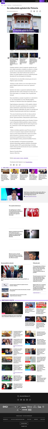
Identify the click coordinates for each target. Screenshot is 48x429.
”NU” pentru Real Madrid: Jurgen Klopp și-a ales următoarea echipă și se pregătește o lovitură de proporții (41, 342)
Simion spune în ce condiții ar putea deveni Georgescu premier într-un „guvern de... (14, 177)
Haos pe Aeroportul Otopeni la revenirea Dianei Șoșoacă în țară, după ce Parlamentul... (24, 177)
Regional (5, 5)
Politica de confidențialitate (27, 415)
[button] (24, 42)
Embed (12, 50)
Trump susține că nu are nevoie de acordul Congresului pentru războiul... (18, 295)
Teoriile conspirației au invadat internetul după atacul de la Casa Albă (30, 324)
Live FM (36, 1)
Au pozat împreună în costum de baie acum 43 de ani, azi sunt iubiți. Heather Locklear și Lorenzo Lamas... (41, 351)
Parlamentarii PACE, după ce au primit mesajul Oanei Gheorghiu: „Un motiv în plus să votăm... (5, 177)
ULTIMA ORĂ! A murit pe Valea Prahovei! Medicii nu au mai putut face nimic (30, 310)
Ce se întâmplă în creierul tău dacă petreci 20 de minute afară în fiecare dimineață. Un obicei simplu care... (41, 367)
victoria (21, 158)
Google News (29, 162)
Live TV (41, 1)
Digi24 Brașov (9, 5)
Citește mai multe (36, 292)
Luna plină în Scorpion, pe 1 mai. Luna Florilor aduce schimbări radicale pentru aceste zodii (12, 316)
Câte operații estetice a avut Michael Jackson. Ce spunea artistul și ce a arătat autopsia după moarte (18, 386)
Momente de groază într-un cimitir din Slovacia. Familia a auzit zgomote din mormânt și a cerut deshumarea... (17, 359)
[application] (24, 42)
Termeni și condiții (19, 415)
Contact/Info (42, 419)
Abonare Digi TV (5, 419)
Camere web (36, 419)
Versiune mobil (24, 423)
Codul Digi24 (29, 419)
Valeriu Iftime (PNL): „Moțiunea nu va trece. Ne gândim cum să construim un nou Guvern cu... (33, 177)
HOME (2, 5)
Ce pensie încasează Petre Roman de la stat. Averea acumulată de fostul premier (41, 333)
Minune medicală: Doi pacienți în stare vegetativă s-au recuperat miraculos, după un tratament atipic (23, 61)
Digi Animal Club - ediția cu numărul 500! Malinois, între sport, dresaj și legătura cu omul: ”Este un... (17, 378)
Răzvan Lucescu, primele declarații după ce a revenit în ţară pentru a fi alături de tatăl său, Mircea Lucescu (15, 255)
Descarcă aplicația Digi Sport (30, 196)
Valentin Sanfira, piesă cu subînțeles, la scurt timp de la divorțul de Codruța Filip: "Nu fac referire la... (17, 341)
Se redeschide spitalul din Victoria (17, 5)
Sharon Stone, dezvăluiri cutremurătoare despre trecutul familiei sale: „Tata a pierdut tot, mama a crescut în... (41, 378)
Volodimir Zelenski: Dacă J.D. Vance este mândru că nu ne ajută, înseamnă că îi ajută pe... (43, 177)
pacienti (18, 158)
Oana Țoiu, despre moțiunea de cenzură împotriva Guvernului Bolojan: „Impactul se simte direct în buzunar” (33, 61)
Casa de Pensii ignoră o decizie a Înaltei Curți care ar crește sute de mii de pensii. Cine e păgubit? (41, 359)
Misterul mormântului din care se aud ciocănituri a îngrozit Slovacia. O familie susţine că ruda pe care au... (18, 367)
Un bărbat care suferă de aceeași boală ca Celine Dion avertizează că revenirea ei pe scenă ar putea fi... (18, 351)
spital (15, 158)
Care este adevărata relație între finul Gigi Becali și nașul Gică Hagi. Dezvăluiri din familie (40, 325)
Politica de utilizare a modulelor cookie (17, 419)
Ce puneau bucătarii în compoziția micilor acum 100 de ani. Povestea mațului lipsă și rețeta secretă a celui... (17, 334)
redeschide (26, 158)
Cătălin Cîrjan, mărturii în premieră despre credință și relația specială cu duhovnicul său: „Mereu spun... (41, 311)
